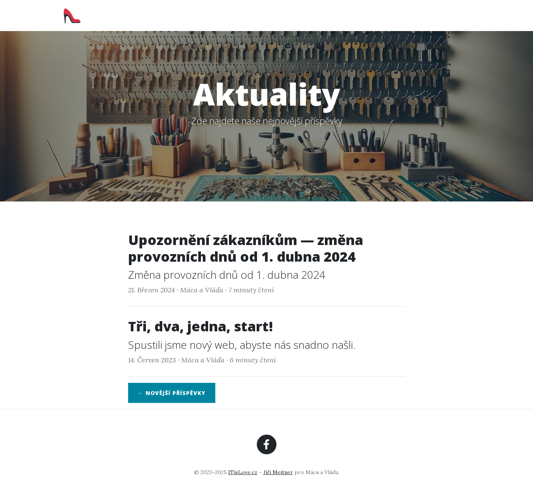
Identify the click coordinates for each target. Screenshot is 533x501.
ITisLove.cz (242, 472)
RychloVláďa (96, 15)
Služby (372, 15)
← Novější (171, 392)
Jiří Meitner (278, 472)
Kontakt (456, 15)
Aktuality (412, 15)
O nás (337, 15)
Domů (306, 15)
